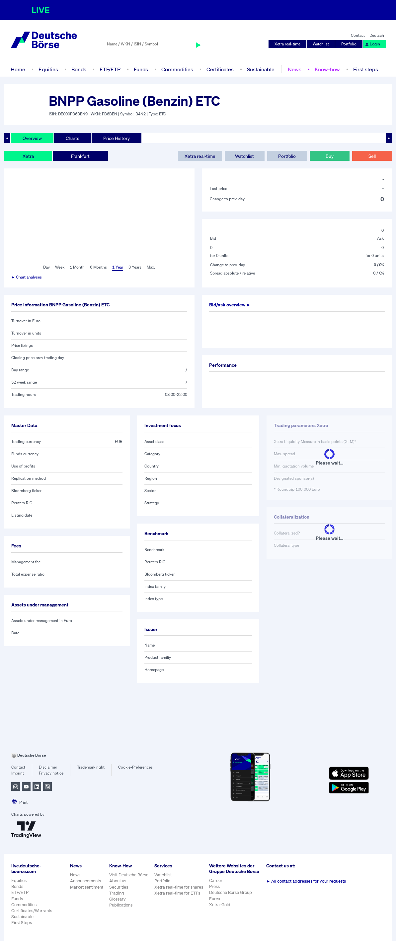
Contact (358, 35)
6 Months (98, 267)
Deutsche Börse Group (230, 892)
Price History (116, 138)
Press (214, 886)
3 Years (134, 267)
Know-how (327, 69)
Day (46, 267)
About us (117, 881)
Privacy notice (51, 773)
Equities (48, 69)
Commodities (177, 69)
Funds (141, 69)
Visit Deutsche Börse (128, 875)
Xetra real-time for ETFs (177, 893)
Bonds (78, 69)
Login (372, 43)
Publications (120, 905)
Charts (72, 138)
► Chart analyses (26, 277)
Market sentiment (86, 887)
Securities (118, 887)
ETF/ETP (110, 69)
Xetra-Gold (219, 905)
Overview (32, 138)
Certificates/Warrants (31, 910)
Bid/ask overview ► (230, 304)
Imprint (17, 773)
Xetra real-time (287, 43)
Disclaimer (48, 767)
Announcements (85, 881)
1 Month (77, 267)
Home (18, 69)
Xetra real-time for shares (178, 887)
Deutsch (376, 35)
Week (59, 267)
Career (215, 880)
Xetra (28, 156)
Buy (330, 156)
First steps (365, 69)
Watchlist (321, 43)
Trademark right (91, 767)
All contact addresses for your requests (306, 881)
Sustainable (261, 69)
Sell (372, 156)
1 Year (117, 267)
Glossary (117, 899)
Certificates (220, 69)
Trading (116, 893)
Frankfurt (80, 156)
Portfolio (348, 43)
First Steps (21, 922)
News (294, 69)
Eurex (214, 899)
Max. (151, 267)
